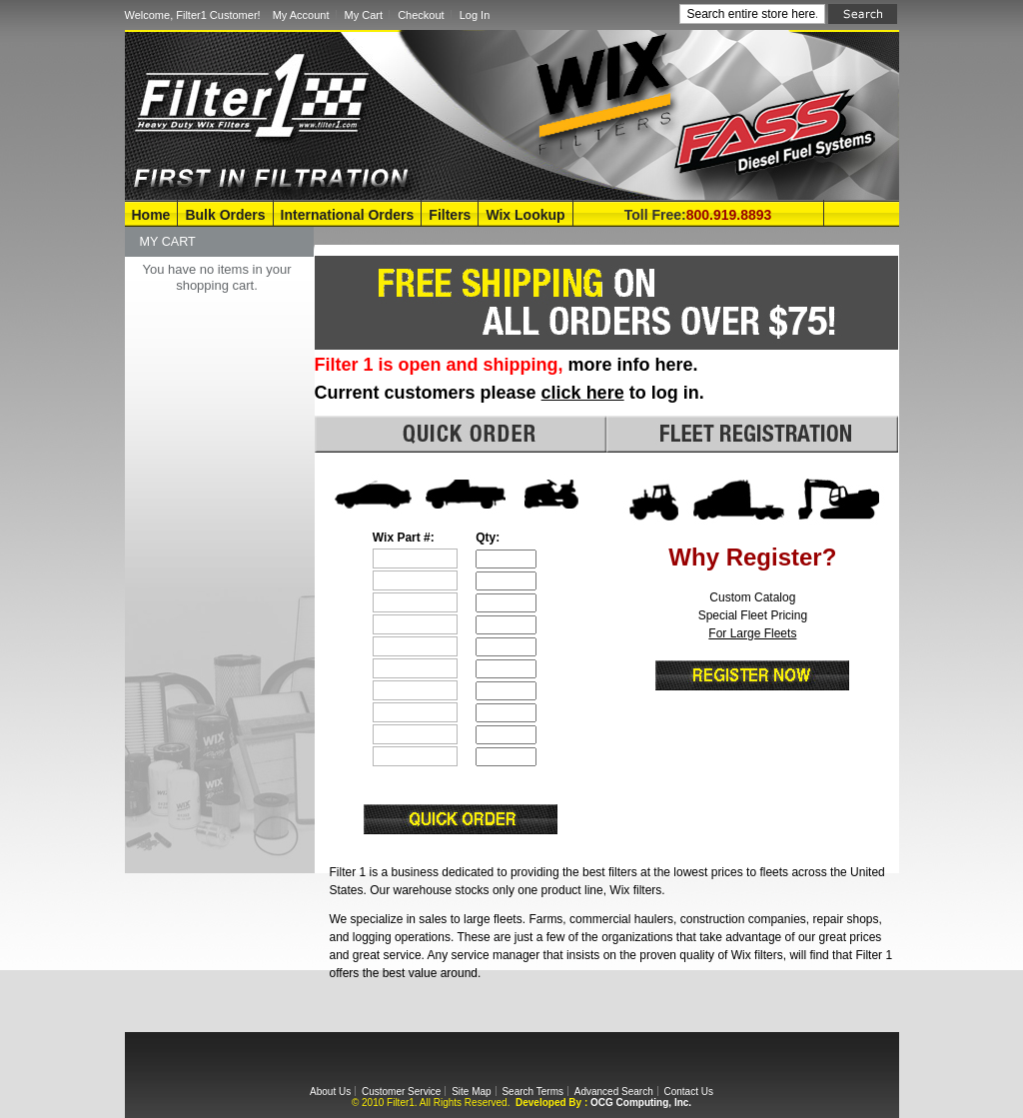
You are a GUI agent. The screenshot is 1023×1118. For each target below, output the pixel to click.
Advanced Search (613, 1091)
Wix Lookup (525, 215)
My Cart (364, 15)
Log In (475, 15)
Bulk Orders (225, 215)
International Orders (348, 215)
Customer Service (401, 1091)
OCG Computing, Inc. (640, 1102)
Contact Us (687, 1091)
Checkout (421, 15)
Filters (450, 215)
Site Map (471, 1091)
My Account (301, 15)
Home (151, 215)
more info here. (633, 365)
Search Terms (532, 1091)
